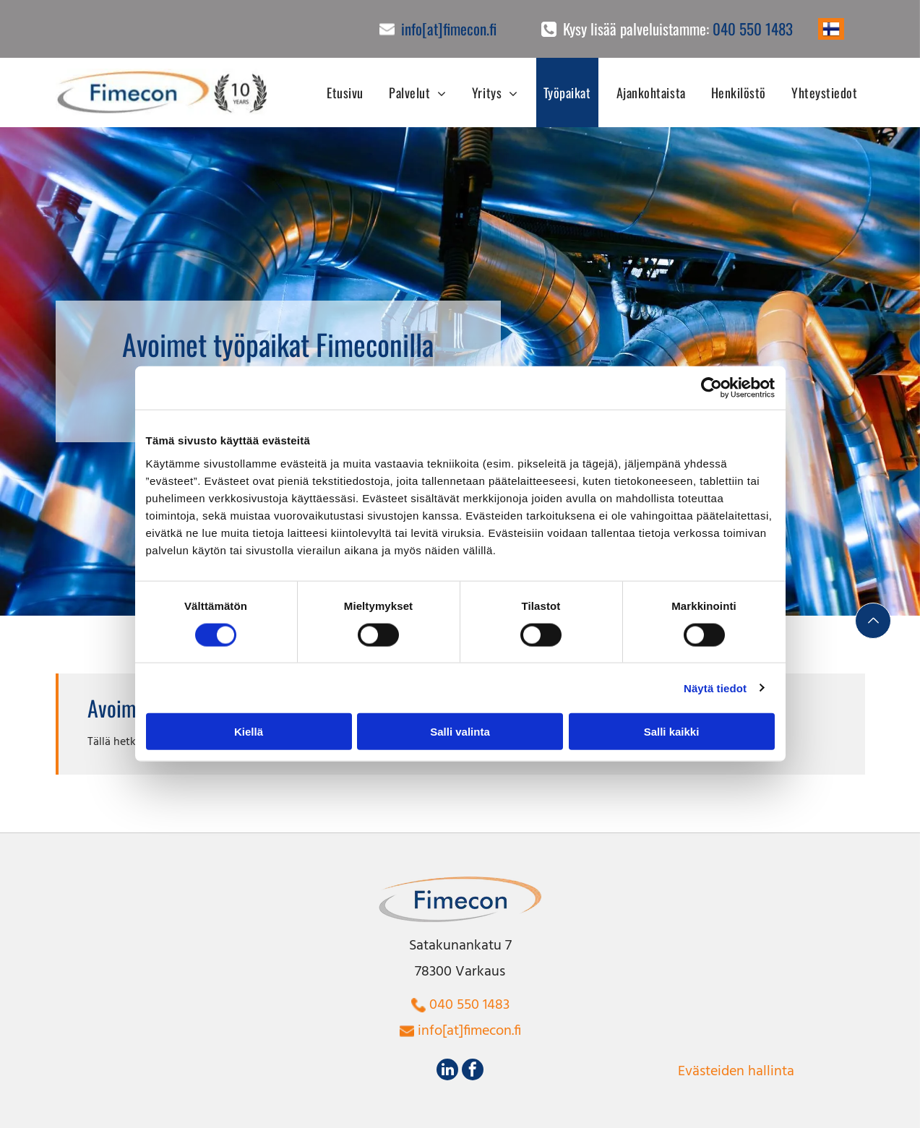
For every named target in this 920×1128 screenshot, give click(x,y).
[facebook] (472, 1071)
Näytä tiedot (715, 687)
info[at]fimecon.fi (448, 28)
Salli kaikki (672, 732)
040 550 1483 (753, 28)
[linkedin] (447, 1071)
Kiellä (248, 732)
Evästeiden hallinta (736, 1071)
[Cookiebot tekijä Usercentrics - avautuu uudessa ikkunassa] (711, 388)
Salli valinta (460, 732)
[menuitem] (340, 92)
